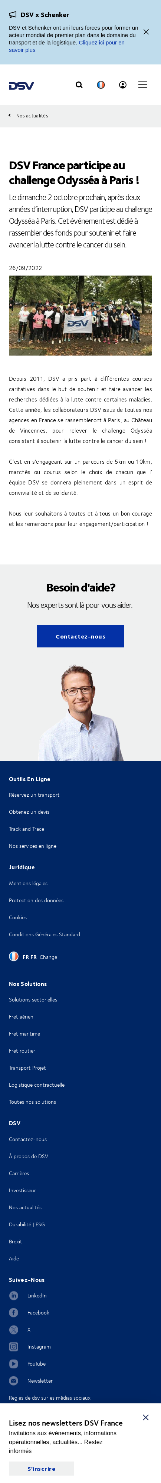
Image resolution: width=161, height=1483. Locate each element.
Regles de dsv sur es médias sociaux (50, 1398)
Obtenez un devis (29, 812)
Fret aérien (21, 1016)
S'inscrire (41, 1468)
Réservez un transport (34, 795)
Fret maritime (24, 1033)
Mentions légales (28, 883)
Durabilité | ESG (27, 1224)
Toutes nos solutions (32, 1102)
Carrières (19, 1173)
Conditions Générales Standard (44, 934)
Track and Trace (26, 829)
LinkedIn (37, 1295)
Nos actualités (25, 1207)
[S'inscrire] (145, 1417)
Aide (14, 1258)
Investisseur (22, 1190)
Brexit (15, 1241)
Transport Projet (27, 1068)
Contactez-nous (80, 636)
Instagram (39, 1346)
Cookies (18, 917)
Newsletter (40, 1380)
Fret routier (22, 1050)
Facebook (38, 1312)
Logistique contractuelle (37, 1085)
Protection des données (36, 900)
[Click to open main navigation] (143, 85)
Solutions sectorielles (33, 999)
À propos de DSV (28, 1156)
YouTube (36, 1363)
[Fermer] (146, 32)
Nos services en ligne (32, 846)
